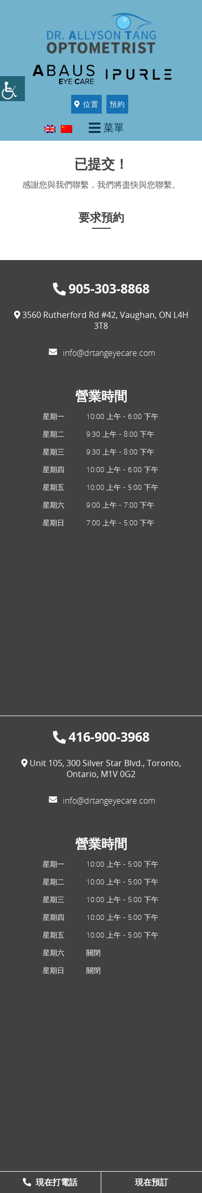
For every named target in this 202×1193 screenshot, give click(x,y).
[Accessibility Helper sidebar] (12, 88)
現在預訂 (151, 1182)
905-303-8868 (101, 289)
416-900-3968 (101, 737)
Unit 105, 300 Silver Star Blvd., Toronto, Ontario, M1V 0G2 (101, 769)
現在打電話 (50, 1182)
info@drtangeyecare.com (102, 353)
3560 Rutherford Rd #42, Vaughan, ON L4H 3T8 (101, 320)
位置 (86, 104)
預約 (117, 104)
